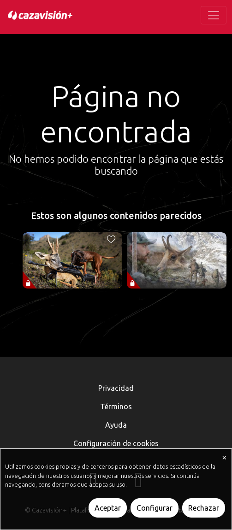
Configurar (155, 508)
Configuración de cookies (116, 443)
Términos (116, 406)
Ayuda (116, 425)
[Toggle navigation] (213, 15)
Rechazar (203, 508)
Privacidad (116, 388)
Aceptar (108, 508)
